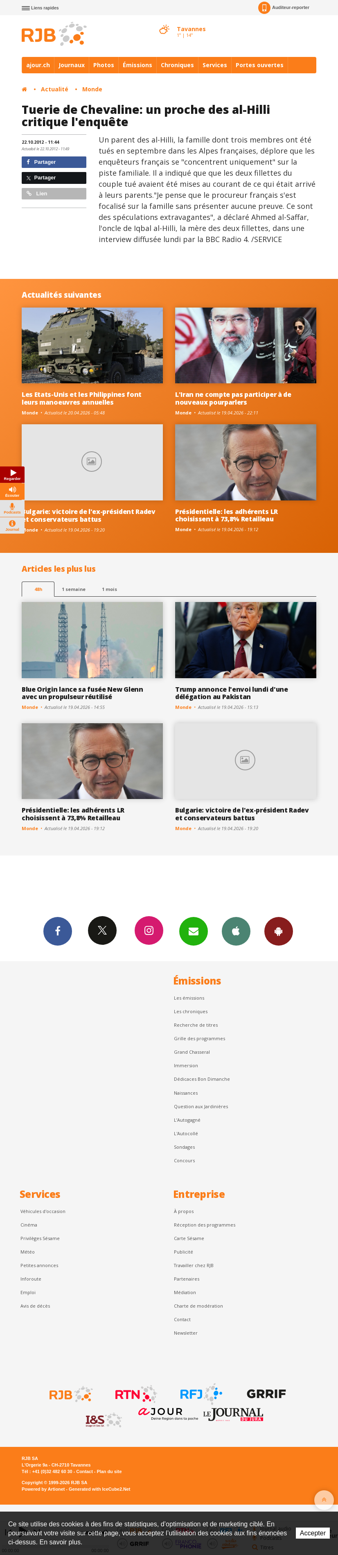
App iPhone (236, 931)
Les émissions (189, 997)
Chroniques (177, 65)
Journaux (72, 65)
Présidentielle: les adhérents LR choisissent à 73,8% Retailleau (226, 515)
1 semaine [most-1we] (74, 589)
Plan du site (109, 1471)
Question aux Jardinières (201, 1106)
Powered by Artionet (43, 1489)
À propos (184, 1211)
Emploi (28, 1292)
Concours (184, 1160)
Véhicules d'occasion (42, 1211)
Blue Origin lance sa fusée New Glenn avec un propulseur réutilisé (82, 693)
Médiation (185, 1292)
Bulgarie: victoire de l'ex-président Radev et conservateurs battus (88, 515)
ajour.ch (38, 65)
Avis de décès (35, 1305)
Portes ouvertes (260, 65)
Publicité (183, 1251)
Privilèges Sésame (40, 1238)
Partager (41, 162)
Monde (92, 89)
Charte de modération (198, 1305)
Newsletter (186, 1332)
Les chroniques (190, 1011)
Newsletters (193, 931)
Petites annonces (39, 1265)
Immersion (186, 1065)
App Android (278, 931)
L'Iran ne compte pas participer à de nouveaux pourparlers (233, 398)
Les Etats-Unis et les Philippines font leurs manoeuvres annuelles (82, 398)
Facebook (57, 931)
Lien (37, 193)
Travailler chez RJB (194, 1265)
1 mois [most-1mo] (109, 589)
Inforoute (30, 1278)
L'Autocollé (186, 1133)
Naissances (186, 1093)
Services (215, 65)
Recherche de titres (196, 1025)
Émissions (137, 65)
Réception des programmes (204, 1224)
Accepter (313, 1533)
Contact (182, 1319)
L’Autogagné (187, 1120)
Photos (103, 65)
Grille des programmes (199, 1038)
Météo (27, 1251)
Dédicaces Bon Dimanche (202, 1079)
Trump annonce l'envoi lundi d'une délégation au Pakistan (231, 693)
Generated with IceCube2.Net (99, 1489)
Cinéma (28, 1224)
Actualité (54, 89)
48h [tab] (38, 589)
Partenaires (186, 1278)
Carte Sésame (189, 1238)
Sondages (184, 1147)
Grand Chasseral (192, 1052)
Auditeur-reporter (283, 8)
